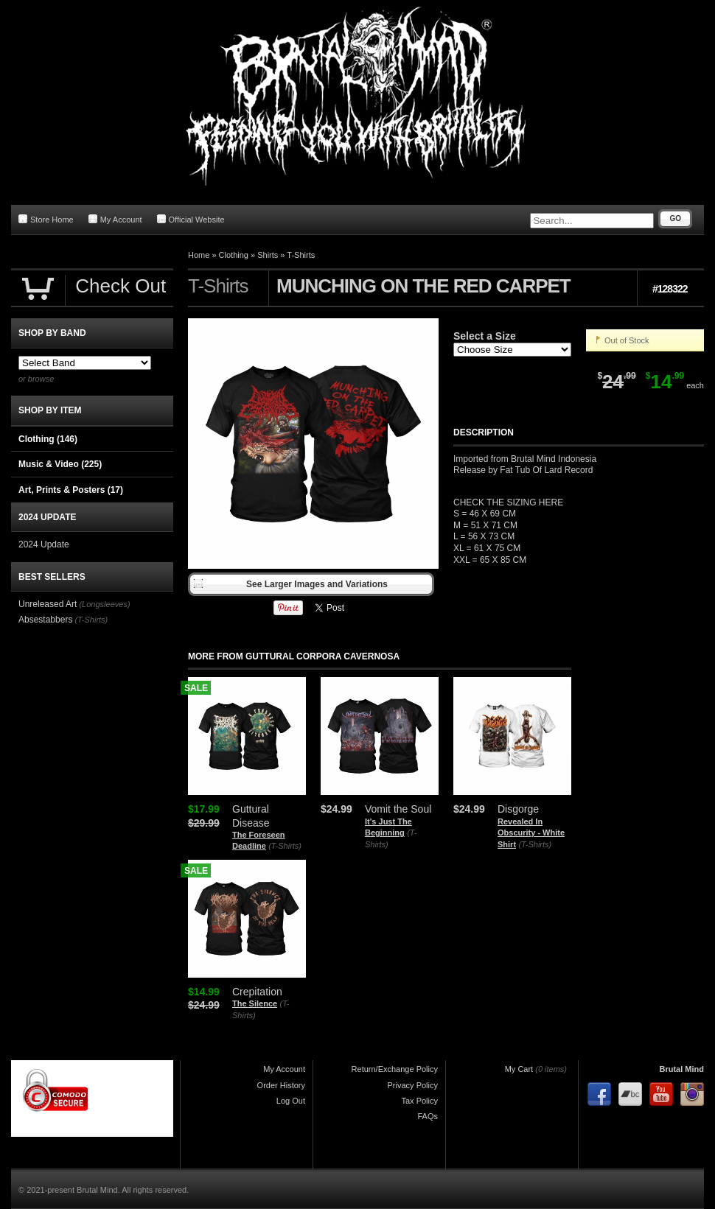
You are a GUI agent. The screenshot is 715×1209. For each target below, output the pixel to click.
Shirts (267, 254)
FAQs (427, 1116)
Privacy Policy (413, 1085)
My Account (115, 219)
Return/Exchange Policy (395, 1069)
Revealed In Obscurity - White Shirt (531, 833)
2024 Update (43, 544)
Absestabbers (45, 619)
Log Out (290, 1100)
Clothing (233, 254)
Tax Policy (419, 1100)
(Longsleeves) (104, 604)
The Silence (254, 1003)
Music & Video (60, 464)
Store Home (46, 219)
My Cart (519, 1069)
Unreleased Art (47, 604)
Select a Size (484, 336)
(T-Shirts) (284, 845)
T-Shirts (301, 254)
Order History (281, 1085)
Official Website (191, 219)
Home (198, 254)
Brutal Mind (682, 1069)
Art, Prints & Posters (70, 490)
